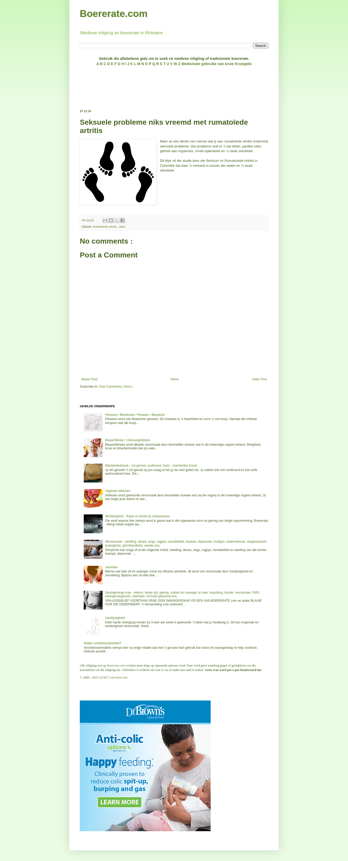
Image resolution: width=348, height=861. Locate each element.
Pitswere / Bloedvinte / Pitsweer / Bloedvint (135, 415)
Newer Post (89, 379)
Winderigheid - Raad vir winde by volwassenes (137, 516)
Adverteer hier (119, 677)
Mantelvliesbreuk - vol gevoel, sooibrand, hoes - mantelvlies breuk (151, 465)
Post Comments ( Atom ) (116, 386)
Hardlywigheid (115, 618)
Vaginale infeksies (117, 491)
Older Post (259, 379)
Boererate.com (114, 13)
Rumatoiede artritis (105, 226)
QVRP (103, 677)
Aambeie (111, 567)
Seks (122, 226)
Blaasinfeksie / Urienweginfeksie (127, 440)
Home (175, 379)
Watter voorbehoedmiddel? (102, 643)
